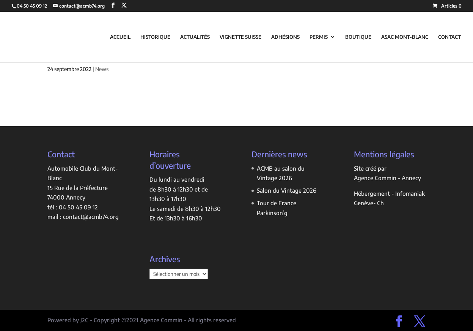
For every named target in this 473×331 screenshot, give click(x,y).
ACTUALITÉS (195, 37)
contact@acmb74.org (91, 216)
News (101, 69)
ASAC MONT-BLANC (404, 37)
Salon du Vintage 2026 (286, 190)
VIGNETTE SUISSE (240, 37)
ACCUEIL (120, 37)
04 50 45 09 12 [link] (78, 207)
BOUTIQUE (358, 37)
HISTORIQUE (155, 37)
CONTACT (449, 37)
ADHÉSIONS (285, 37)
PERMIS (319, 37)
